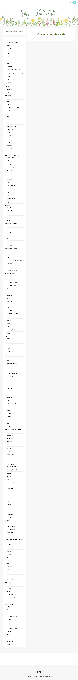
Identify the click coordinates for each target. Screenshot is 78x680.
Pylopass (9, 360)
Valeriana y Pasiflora (12, 270)
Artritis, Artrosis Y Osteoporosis (12, 40)
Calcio (8, 423)
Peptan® (9, 48)
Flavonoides (9, 207)
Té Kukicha (9, 111)
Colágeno (9, 56)
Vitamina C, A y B (11, 529)
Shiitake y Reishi (10, 157)
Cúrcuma (9, 82)
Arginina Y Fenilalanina (12, 466)
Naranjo (9, 544)
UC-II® (8, 45)
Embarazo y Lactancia (10, 395)
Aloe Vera (9, 610)
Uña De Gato (10, 532)
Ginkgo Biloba (10, 263)
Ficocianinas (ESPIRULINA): (13, 107)
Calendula (9, 385)
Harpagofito (9, 89)
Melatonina (9, 317)
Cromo (8, 338)
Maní (8, 152)
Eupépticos (9, 366)
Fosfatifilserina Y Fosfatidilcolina (14, 260)
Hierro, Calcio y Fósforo (12, 597)
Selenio (8, 242)
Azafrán (8, 323)
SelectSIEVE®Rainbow (12, 135)
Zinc (8, 326)
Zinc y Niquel (10, 345)
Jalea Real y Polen (11, 526)
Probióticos (9, 160)
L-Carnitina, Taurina (11, 275)
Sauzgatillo (9, 441)
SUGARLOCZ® (10, 129)
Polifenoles (9, 451)
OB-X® (8, 139)
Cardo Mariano (10, 507)
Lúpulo (8, 333)
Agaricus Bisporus (11, 148)
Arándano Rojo (10, 167)
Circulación (7, 205)
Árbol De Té (9, 173)
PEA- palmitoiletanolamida (13, 42)
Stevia (8, 342)
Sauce (8, 63)
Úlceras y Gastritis (9, 604)
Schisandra (9, 179)
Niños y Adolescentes (10, 561)
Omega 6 (9, 382)
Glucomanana (10, 145)
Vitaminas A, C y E (11, 482)
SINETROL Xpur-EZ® (11, 126)
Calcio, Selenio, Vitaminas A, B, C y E (15, 73)
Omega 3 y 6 (10, 295)
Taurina (8, 257)
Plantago (9, 416)
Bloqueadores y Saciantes (11, 114)
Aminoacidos (10, 514)
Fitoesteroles (10, 214)
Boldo (8, 491)
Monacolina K (10, 229)
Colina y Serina (10, 254)
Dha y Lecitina (10, 579)
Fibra (8, 235)
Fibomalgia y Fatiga (9, 464)
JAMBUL (8, 119)
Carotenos (9, 426)
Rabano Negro (10, 488)
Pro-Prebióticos (10, 376)
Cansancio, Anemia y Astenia (12, 177)
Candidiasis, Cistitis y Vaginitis (12, 155)
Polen (8, 182)
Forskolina (9, 123)
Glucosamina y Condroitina (13, 69)
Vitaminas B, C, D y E (11, 403)
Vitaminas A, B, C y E (11, 232)
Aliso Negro (9, 541)
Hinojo (8, 407)
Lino (8, 613)
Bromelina (9, 66)
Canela (8, 501)
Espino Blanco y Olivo (12, 285)
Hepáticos (9, 448)
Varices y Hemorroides (10, 626)
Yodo (8, 569)
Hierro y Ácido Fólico (12, 198)
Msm (8, 92)
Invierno (7, 520)
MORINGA (9, 98)
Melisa (8, 548)
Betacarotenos (10, 292)
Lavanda (9, 554)
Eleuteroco (9, 250)
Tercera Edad (8, 582)
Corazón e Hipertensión (10, 273)
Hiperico (9, 320)
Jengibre (9, 86)
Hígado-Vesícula (9, 486)
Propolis (9, 523)
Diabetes (7, 336)
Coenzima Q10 (10, 79)
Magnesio (9, 76)
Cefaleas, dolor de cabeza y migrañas (14, 539)
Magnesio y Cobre (11, 202)
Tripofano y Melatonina (12, 470)
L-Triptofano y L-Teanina (12, 313)
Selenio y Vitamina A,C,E (12, 164)
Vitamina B (9, 310)
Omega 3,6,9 (10, 591)
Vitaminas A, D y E (11, 588)
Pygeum (8, 432)
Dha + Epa (9, 239)
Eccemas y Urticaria (9, 379)
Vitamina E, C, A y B (11, 185)
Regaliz (8, 622)
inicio (3, 2)
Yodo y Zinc (9, 410)
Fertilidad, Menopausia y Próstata (13, 429)
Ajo (7, 217)
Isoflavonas (9, 458)
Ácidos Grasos (10, 631)
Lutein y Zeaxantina (11, 594)
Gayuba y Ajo (10, 170)
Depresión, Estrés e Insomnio (12, 305)
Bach (8, 400)
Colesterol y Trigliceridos (11, 223)
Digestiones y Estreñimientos (12, 358)
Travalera (9, 348)
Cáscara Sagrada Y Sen (12, 373)
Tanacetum (9, 551)
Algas (8, 195)
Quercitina (9, 391)
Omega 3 (9, 220)
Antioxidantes (8, 95)
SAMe (8, 307)
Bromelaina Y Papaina (12, 628)
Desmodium (9, 498)
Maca (8, 192)
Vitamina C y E (10, 210)
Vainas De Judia (10, 351)
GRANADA (9, 101)
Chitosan (9, 142)
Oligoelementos (10, 536)
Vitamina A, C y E (9, 644)
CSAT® (8, 132)
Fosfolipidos (9, 511)
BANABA (8, 116)
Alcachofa (9, 504)
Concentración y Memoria (11, 248)
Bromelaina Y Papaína (12, 282)
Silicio (8, 60)
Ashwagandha (10, 435)
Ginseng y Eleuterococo (12, 189)
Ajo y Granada (10, 245)
